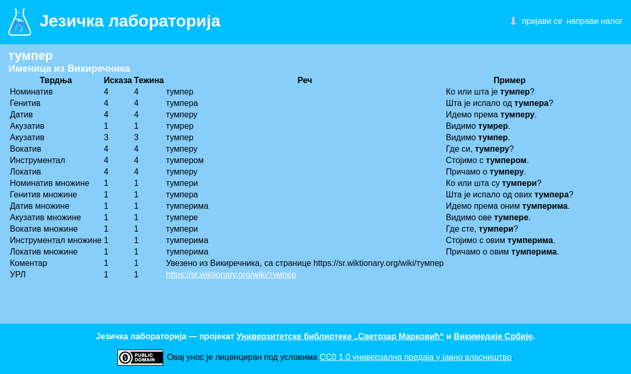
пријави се (542, 21)
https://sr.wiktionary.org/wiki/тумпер (231, 274)
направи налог (595, 21)
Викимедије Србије (493, 336)
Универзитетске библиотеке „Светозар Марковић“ (340, 336)
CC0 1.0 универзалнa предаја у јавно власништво (415, 357)
